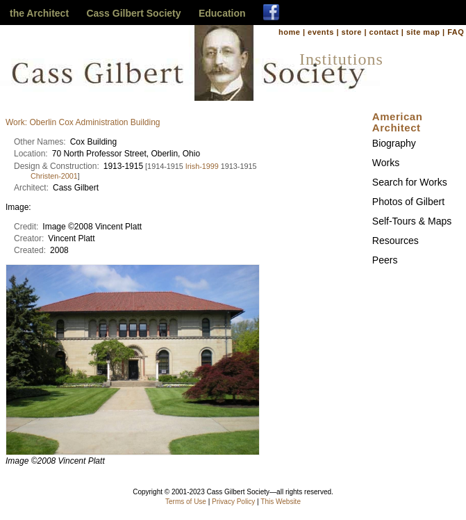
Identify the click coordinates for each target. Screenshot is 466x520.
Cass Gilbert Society (133, 13)
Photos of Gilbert (408, 201)
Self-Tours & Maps (411, 221)
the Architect (39, 13)
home (289, 32)
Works (385, 162)
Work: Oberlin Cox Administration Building (83, 122)
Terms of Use (185, 501)
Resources (395, 240)
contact (384, 32)
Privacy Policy (233, 501)
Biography (394, 143)
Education (222, 13)
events (321, 32)
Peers (385, 260)
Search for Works (409, 182)
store (352, 32)
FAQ (455, 32)
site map (423, 32)
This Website (280, 501)
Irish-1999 (202, 166)
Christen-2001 (54, 176)
